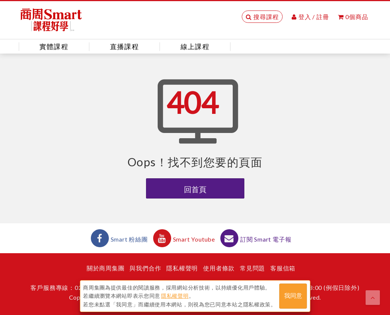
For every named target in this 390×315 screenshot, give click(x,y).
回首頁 (195, 189)
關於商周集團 (106, 268)
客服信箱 (282, 268)
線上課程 (195, 46)
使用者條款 (219, 268)
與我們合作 (145, 268)
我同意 (293, 296)
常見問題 (252, 268)
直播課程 (124, 46)
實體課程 (53, 46)
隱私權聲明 (182, 268)
